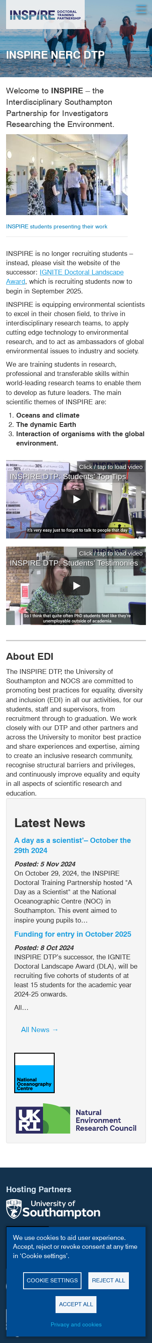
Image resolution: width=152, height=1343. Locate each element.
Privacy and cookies (76, 1324)
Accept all (76, 1304)
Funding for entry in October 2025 (72, 934)
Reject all (108, 1280)
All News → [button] (40, 1029)
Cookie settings (52, 1280)
